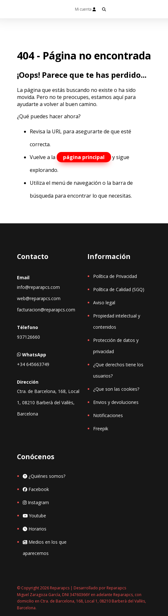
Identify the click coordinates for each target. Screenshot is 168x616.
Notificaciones (108, 415)
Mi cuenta (85, 9)
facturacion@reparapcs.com (46, 310)
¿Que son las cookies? (116, 389)
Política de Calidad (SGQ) (118, 289)
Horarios (34, 529)
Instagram (36, 502)
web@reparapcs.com (38, 298)
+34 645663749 (33, 364)
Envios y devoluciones (116, 402)
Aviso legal (104, 302)
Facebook (36, 489)
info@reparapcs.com (38, 287)
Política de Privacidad (115, 276)
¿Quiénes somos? (44, 476)
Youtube (34, 516)
